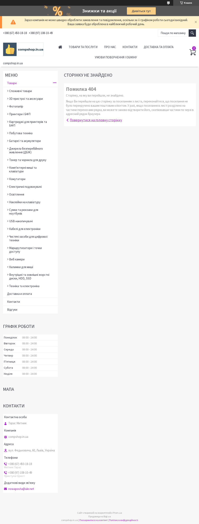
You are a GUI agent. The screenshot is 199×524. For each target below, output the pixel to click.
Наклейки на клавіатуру (24, 202)
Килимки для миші (21, 267)
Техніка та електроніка (24, 286)
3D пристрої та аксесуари (26, 99)
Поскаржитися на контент (93, 520)
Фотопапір (16, 106)
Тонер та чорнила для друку (27, 160)
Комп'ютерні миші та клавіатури (23, 169)
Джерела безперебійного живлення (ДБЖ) (26, 150)
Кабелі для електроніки (24, 229)
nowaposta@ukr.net (21, 489)
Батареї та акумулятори (25, 141)
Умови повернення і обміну (116, 57)
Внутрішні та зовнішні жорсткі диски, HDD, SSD (29, 276)
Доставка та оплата (158, 47)
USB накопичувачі (21, 221)
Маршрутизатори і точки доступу (25, 249)
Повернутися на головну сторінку (96, 120)
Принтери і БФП (19, 114)
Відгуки (12, 309)
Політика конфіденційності (123, 520)
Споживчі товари (20, 91)
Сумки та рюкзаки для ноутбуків (23, 211)
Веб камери (17, 259)
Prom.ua (117, 512)
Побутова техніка (20, 133)
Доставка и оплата (19, 294)
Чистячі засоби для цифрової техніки (28, 238)
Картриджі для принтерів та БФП (28, 123)
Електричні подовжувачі (25, 187)
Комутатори (17, 179)
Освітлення (16, 194)
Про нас (110, 47)
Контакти (129, 47)
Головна (60, 47)
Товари (12, 83)
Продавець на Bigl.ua (99, 516)
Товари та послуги (83, 47)
